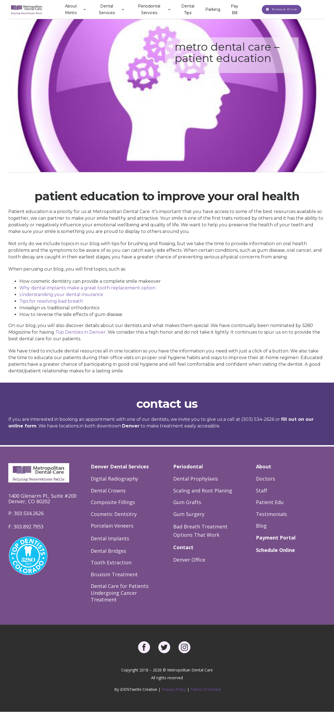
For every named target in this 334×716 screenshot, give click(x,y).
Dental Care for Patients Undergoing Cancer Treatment (120, 593)
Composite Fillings (113, 502)
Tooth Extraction (111, 562)
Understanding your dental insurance (61, 294)
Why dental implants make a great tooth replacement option (87, 287)
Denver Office (189, 559)
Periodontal (188, 466)
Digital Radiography (114, 478)
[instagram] (184, 647)
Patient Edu (270, 502)
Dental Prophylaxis (195, 478)
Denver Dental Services (120, 466)
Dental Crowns (108, 490)
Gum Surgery (188, 514)
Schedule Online (275, 550)
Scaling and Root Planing (202, 490)
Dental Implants (110, 538)
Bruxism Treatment (114, 574)
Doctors (265, 478)
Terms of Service (205, 689)
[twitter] (164, 647)
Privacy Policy (174, 689)
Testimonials (271, 514)
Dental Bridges (108, 551)
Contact (183, 547)
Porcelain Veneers (112, 525)
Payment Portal (276, 537)
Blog (261, 525)
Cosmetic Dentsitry (114, 514)
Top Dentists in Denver (80, 332)
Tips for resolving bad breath (51, 301)
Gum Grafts (187, 502)
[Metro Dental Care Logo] (26, 5)
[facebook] (144, 647)
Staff (261, 490)
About (263, 466)
